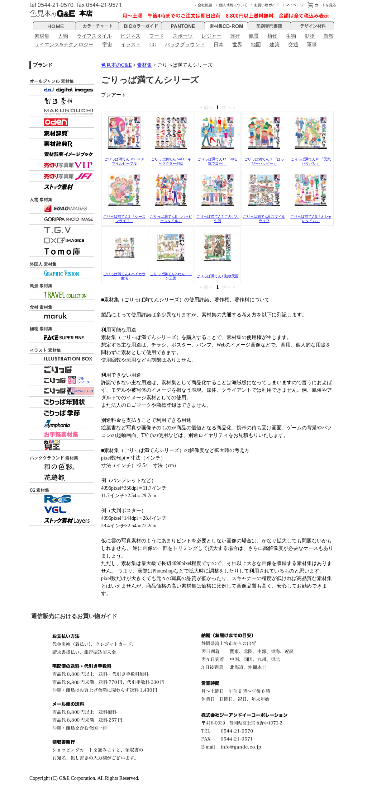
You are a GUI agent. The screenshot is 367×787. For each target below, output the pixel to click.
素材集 (41, 36)
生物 (291, 36)
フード (156, 36)
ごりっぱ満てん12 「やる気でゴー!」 (217, 161)
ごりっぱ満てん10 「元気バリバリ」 (311, 161)
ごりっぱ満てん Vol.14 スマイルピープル (124, 161)
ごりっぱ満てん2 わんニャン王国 (171, 276)
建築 (275, 44)
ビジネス (130, 36)
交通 (293, 44)
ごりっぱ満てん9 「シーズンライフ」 (124, 219)
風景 (254, 36)
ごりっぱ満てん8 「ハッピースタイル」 (171, 219)
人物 (63, 36)
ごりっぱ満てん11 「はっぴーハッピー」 (264, 161)
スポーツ (183, 36)
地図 (256, 44)
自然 (328, 36)
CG (152, 44)
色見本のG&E (116, 65)
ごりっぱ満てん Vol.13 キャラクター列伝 (171, 161)
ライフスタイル (94, 36)
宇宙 (107, 44)
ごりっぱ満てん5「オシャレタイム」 (311, 219)
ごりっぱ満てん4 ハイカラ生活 (124, 276)
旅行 (235, 36)
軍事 (312, 44)
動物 (310, 36)
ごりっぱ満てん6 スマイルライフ (264, 219)
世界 (237, 44)
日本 (219, 44)
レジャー (211, 36)
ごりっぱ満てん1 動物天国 (217, 276)
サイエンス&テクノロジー (64, 44)
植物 (272, 36)
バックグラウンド (185, 44)
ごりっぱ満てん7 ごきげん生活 (217, 219)
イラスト (131, 44)
